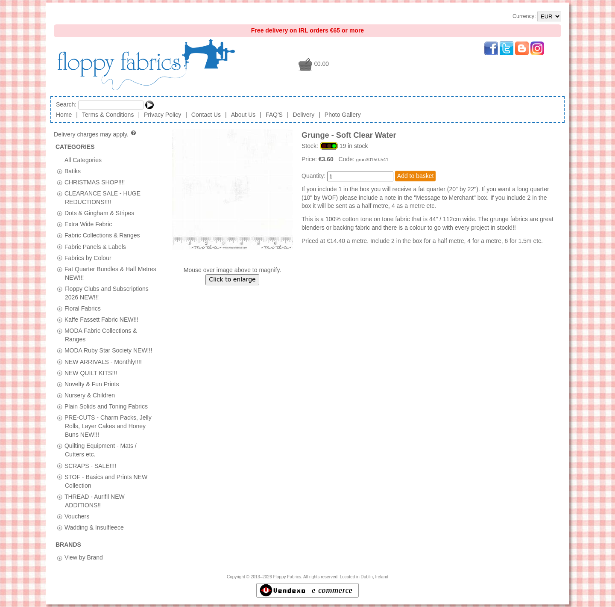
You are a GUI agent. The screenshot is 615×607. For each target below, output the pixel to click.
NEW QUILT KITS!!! (90, 372)
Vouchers (76, 515)
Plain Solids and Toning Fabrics (106, 406)
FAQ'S (274, 114)
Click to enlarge (232, 279)
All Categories (83, 159)
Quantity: (313, 175)
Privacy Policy (162, 114)
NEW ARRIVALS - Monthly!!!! (103, 361)
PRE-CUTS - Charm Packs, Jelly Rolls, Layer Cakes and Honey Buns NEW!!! (108, 426)
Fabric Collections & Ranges (102, 235)
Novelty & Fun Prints (91, 383)
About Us (243, 114)
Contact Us (206, 114)
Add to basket (415, 175)
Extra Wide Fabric (88, 224)
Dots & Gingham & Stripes (99, 213)
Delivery (304, 114)
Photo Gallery (343, 114)
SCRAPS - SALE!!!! (90, 465)
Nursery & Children (89, 394)
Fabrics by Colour (87, 257)
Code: (347, 159)
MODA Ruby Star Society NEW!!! (108, 350)
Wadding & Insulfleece (94, 527)
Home (64, 114)
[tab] (59, 171)
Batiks (72, 170)
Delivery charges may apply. (95, 134)
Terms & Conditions (108, 114)
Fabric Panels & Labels (95, 246)
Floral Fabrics (82, 308)
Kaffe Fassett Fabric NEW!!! (101, 319)
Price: (310, 159)
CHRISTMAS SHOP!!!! (94, 181)
